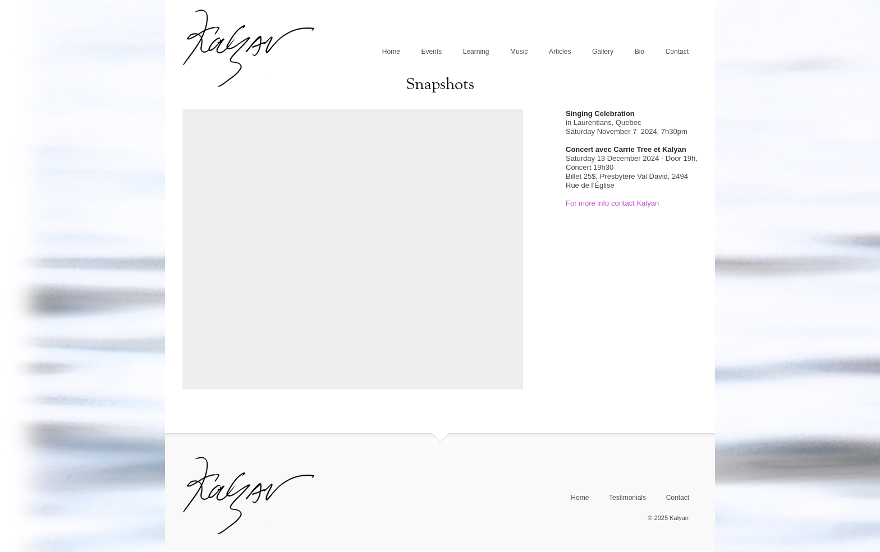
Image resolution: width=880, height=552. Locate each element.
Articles (560, 51)
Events (431, 51)
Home (391, 51)
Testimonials (627, 498)
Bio (639, 51)
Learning (476, 51)
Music (519, 51)
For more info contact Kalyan (612, 203)
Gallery (602, 51)
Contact (677, 51)
